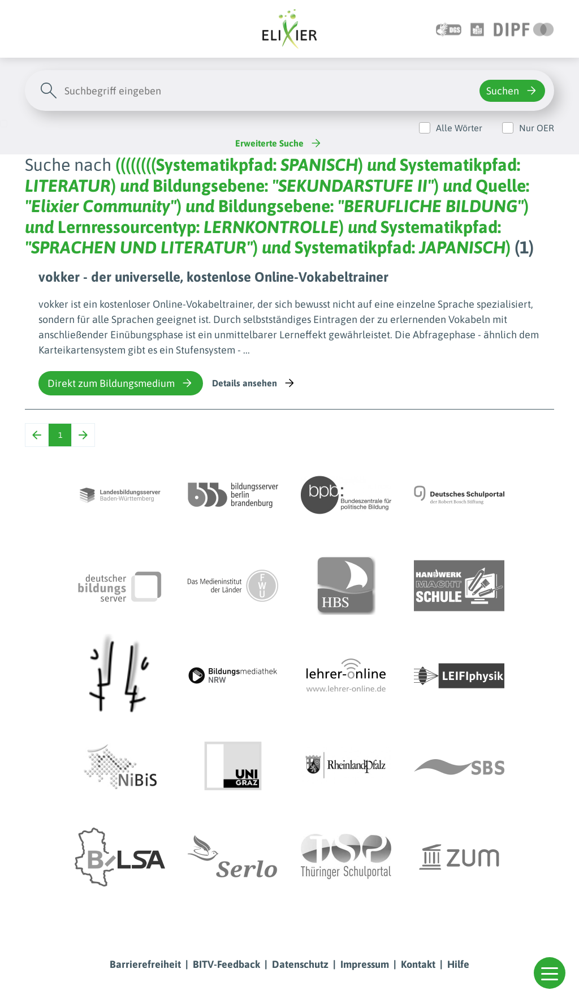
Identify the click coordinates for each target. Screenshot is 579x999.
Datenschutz (300, 964)
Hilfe (458, 964)
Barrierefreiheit (145, 964)
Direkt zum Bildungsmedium (120, 383)
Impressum (364, 964)
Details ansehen (254, 383)
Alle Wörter (459, 128)
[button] (549, 973)
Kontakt (418, 964)
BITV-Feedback (226, 964)
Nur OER (536, 128)
